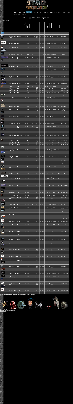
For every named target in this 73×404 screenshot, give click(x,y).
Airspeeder (19, 12)
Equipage (44, 26)
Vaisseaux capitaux (29, 12)
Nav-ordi (40, 28)
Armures (68, 12)
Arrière (30, 26)
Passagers (49, 25)
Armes (59, 26)
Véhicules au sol (35, 12)
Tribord (29, 26)
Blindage (31, 26)
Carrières (55, 12)
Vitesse (24, 26)
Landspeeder (15, 12)
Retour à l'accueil (3, 311)
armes (59, 12)
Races (48, 12)
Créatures (51, 12)
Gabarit (23, 26)
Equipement (15, 14)
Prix (53, 27)
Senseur (41, 26)
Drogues (19, 14)
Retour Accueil (24, 14)
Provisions (51, 25)
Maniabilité (25, 25)
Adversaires (40, 12)
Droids (45, 12)
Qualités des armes (63, 12)
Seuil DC (32, 25)
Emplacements (58, 25)
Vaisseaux (24, 12)
